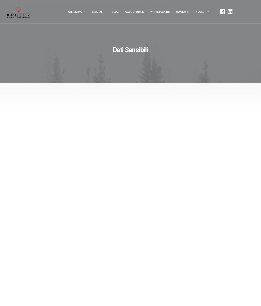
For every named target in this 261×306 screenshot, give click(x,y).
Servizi (98, 11)
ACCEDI (202, 11)
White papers (160, 11)
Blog (115, 11)
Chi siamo (77, 11)
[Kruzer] (18, 12)
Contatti (182, 11)
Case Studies (134, 11)
